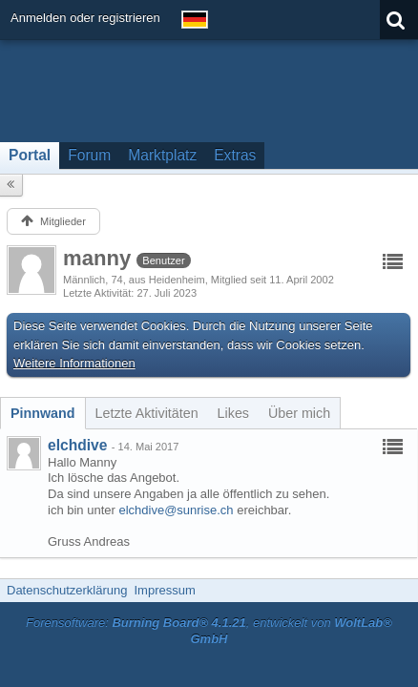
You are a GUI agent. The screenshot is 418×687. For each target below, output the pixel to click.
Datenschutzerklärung (67, 590)
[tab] (43, 413)
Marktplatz (162, 155)
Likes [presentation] (233, 413)
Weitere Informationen (74, 363)
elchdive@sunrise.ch (175, 510)
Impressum (164, 590)
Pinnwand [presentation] (42, 413)
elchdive (77, 445)
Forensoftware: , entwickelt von (209, 630)
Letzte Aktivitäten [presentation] (147, 413)
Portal (30, 155)
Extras (235, 155)
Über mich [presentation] (299, 413)
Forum (89, 155)
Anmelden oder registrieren (85, 17)
